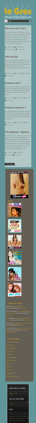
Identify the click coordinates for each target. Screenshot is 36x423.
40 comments (21, 49)
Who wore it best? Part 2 (15, 28)
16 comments (10, 75)
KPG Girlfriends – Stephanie (17, 132)
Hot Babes (9, 354)
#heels (25, 318)
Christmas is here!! (13, 83)
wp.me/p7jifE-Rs (19, 306)
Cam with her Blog (11, 348)
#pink (28, 318)
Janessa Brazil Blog (11, 357)
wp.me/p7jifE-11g (17, 323)
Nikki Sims (9, 370)
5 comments (10, 124)
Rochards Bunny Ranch (12, 376)
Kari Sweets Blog (10, 360)
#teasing (8, 320)
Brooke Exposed (10, 345)
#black (28, 328)
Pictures (13, 49)
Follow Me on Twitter (11, 332)
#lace (31, 328)
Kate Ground (10, 47)
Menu (10, 21)
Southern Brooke (9, 113)
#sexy (7, 313)
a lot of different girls (17, 39)
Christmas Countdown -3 (15, 107)
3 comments (18, 155)
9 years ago (23, 308)
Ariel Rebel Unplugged (12, 342)
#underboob (13, 313)
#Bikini (12, 306)
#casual (24, 323)
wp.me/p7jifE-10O (18, 318)
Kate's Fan (9, 363)
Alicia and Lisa (11, 56)
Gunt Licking (9, 351)
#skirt (31, 323)
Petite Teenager (10, 373)
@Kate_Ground (13, 393)
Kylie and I (17, 90)
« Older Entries (10, 164)
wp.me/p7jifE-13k (21, 328)
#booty (28, 311)
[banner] (18, 10)
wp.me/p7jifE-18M (22, 311)
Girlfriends (28, 73)
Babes (8, 49)
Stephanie (7, 135)
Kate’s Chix (9, 367)
